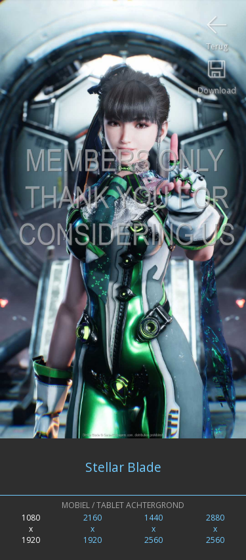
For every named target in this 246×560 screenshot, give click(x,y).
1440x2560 (153, 529)
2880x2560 (215, 529)
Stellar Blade (123, 467)
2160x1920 (92, 529)
